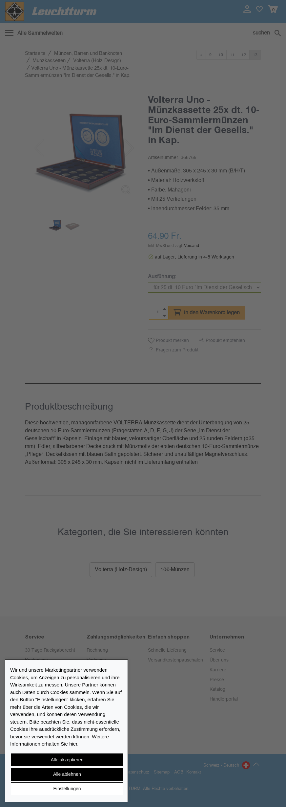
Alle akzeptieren (67, 759)
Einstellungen (67, 788)
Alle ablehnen (67, 774)
